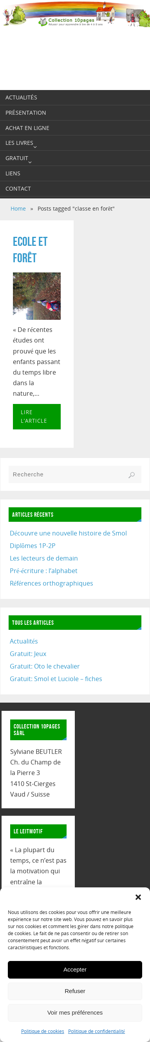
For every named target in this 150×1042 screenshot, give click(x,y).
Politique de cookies (42, 1031)
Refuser (75, 991)
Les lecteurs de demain (44, 558)
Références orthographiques (51, 583)
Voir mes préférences (75, 1012)
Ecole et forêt (30, 249)
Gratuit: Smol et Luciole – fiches (56, 678)
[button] (138, 897)
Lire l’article (34, 416)
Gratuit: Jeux (28, 653)
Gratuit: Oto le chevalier (45, 666)
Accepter (75, 969)
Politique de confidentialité (96, 1031)
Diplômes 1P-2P (33, 545)
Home (18, 208)
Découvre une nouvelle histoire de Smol (68, 533)
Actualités (24, 641)
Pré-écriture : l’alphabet (44, 570)
